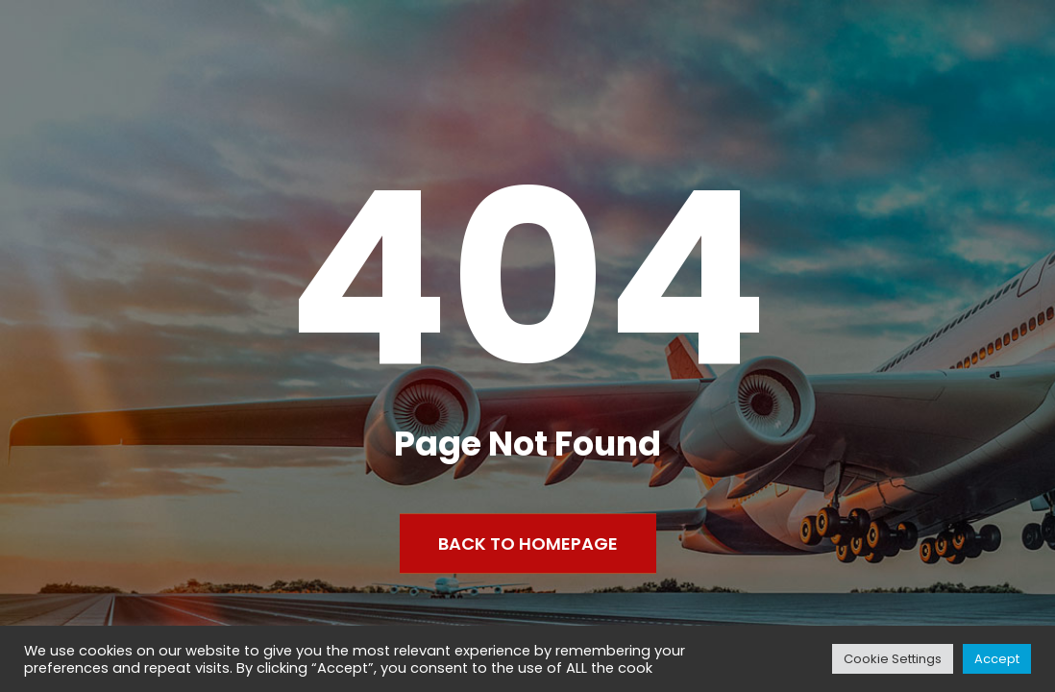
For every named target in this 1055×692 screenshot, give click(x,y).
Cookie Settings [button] (893, 659)
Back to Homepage (528, 543)
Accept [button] (996, 659)
